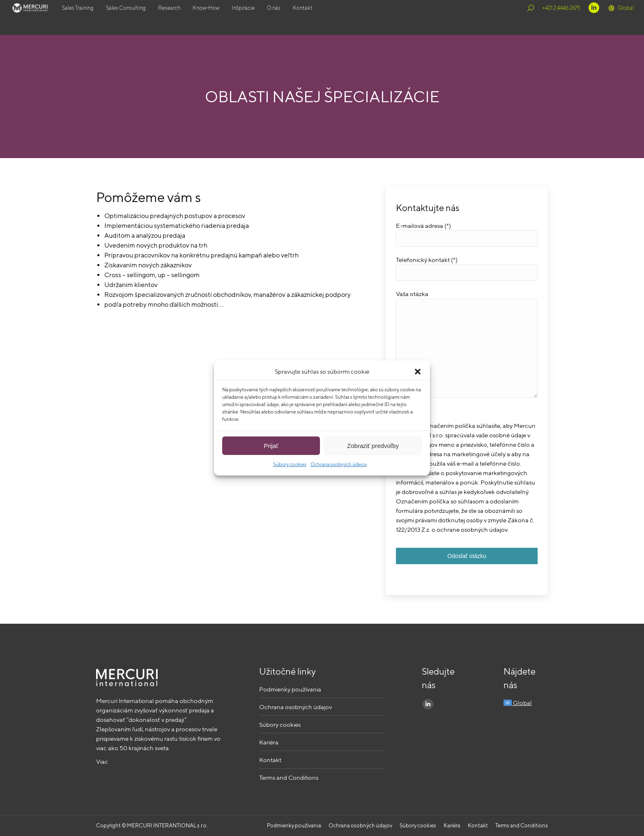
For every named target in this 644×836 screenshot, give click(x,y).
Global (620, 17)
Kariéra (268, 742)
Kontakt (270, 759)
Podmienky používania (290, 689)
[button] (418, 371)
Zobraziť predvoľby (373, 445)
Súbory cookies (289, 464)
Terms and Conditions (288, 777)
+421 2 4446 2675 (561, 17)
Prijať (271, 445)
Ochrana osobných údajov (338, 464)
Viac (102, 761)
